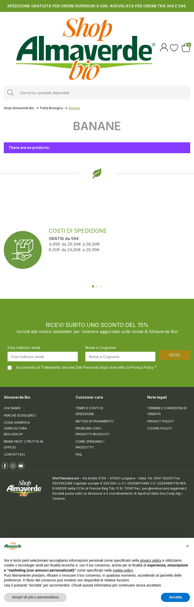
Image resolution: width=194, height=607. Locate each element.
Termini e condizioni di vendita (167, 411)
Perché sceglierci (20, 415)
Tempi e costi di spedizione (89, 411)
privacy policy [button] (150, 560)
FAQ (79, 454)
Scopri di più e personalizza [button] (35, 597)
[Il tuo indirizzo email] (43, 356)
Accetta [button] (175, 597)
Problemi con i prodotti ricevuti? (93, 431)
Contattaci (14, 454)
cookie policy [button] (123, 570)
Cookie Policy (159, 428)
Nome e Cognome (100, 347)
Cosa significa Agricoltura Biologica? (17, 428)
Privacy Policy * (143, 367)
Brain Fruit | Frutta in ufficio (23, 444)
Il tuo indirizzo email (24, 347)
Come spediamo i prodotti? (90, 444)
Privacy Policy (160, 421)
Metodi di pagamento (94, 421)
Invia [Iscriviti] (174, 355)
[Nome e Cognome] (120, 356)
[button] (187, 546)
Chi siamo (12, 408)
